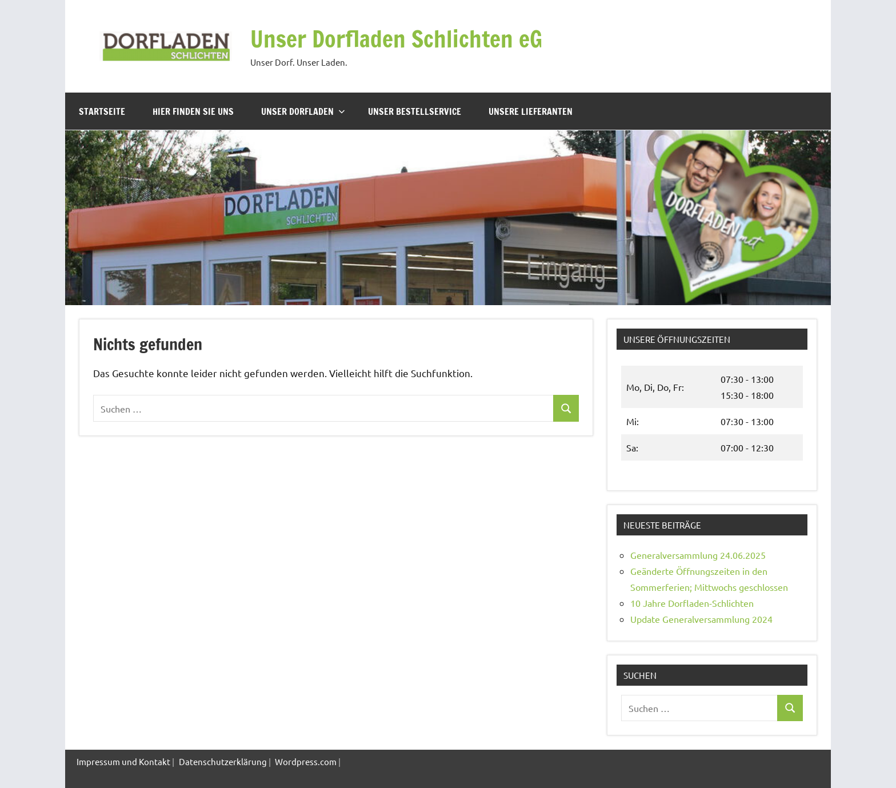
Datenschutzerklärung (223, 761)
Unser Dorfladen (303, 111)
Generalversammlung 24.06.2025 (698, 555)
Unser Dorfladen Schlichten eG (396, 38)
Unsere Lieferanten (531, 111)
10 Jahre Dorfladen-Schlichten (692, 603)
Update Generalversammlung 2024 (701, 619)
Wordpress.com (306, 761)
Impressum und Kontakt (123, 761)
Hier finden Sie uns (193, 111)
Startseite (102, 111)
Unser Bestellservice (414, 111)
